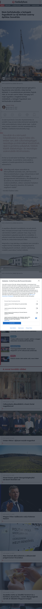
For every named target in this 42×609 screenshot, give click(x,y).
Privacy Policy (29, 328)
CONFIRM (12, 323)
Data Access (21, 328)
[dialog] (21, 304)
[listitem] (21, 301)
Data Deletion (13, 328)
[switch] (36, 304)
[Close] (39, 281)
